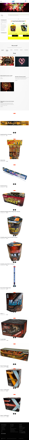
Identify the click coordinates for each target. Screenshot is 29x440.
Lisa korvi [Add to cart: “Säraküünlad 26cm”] (15, 184)
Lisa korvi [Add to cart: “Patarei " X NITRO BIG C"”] (24, 30)
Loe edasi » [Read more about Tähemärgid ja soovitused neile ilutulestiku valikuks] (1, 106)
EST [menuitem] (27, 1)
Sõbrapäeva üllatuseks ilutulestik (20, 76)
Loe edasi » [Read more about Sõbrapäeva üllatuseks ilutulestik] (16, 80)
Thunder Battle (3, 339)
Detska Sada (2, 160)
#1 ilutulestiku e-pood (21, 438)
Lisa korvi (15, 35)
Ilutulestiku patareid (3, 22)
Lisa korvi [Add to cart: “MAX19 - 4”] (15, 311)
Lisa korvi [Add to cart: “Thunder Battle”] (15, 337)
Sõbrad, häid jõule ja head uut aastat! (6, 75)
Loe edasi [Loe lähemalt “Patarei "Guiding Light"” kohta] (15, 364)
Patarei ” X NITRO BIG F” (4, 415)
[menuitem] (27, 1)
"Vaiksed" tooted (3, 21)
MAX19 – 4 (2, 313)
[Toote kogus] (10, 36)
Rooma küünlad (3, 26)
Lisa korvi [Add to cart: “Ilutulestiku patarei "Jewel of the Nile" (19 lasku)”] (15, 235)
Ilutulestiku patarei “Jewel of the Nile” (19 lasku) (8, 237)
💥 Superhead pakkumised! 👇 (18, 21)
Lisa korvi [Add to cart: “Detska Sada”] (15, 158)
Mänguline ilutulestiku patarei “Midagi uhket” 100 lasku (10, 211)
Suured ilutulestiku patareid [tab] (7, 50)
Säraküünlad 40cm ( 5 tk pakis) (6, 134)
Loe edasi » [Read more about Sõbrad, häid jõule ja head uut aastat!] (1, 78)
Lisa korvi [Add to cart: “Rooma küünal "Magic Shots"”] (15, 286)
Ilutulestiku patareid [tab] (2, 50)
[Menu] (1, 1)
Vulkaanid (2, 30)
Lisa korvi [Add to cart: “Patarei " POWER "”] (13, 30)
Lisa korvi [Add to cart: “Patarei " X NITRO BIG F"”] (15, 413)
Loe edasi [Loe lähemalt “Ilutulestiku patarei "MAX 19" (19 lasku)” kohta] (15, 262)
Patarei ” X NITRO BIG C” (24, 32)
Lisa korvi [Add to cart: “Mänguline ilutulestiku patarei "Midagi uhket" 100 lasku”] (15, 209)
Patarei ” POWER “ (13, 32)
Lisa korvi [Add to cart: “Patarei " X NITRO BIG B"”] (15, 388)
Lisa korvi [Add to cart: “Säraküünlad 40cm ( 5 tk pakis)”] (15, 132)
